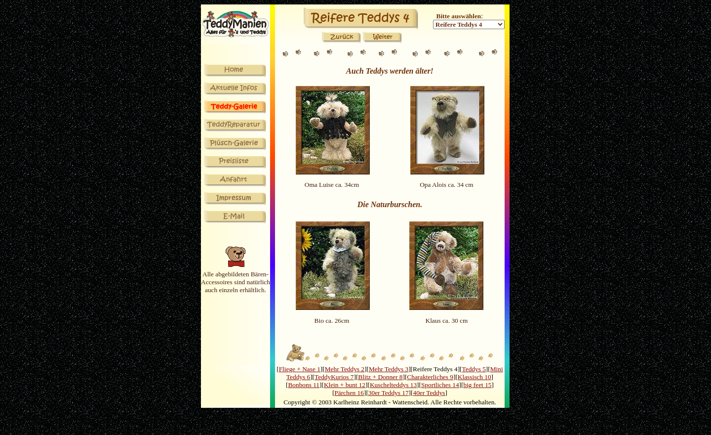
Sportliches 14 (440, 385)
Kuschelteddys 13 (393, 385)
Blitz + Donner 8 (380, 377)
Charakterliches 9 (430, 377)
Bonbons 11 (303, 385)
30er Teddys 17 (388, 392)
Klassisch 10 (474, 377)
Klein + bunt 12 (344, 385)
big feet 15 (477, 385)
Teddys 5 (474, 369)
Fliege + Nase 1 (299, 369)
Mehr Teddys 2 (344, 369)
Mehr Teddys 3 (388, 369)
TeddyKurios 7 (334, 377)
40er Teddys (429, 392)
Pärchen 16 (349, 392)
